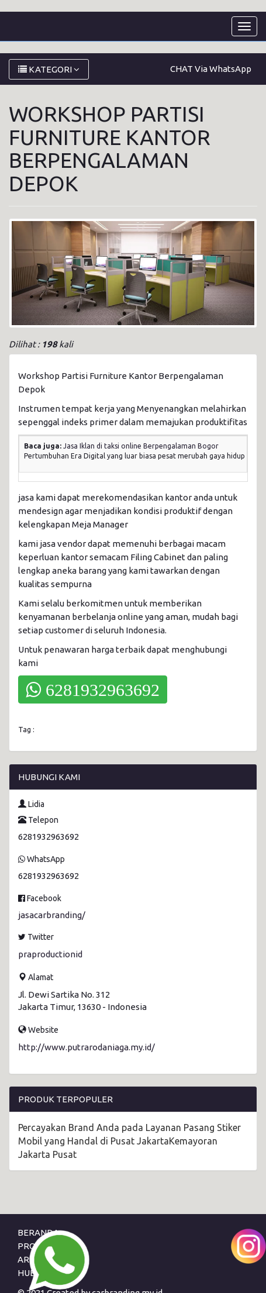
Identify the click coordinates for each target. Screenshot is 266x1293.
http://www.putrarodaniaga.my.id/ (86, 1047)
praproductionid (50, 954)
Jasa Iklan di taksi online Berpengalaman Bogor (141, 446)
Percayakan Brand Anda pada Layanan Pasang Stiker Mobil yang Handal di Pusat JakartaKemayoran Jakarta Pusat (129, 1141)
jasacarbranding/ (51, 915)
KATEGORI (49, 69)
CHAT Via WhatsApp (210, 69)
